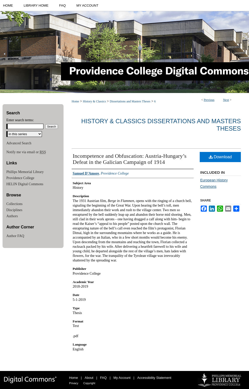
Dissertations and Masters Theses (130, 101)
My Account (122, 378)
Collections (14, 204)
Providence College (20, 178)
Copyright (89, 383)
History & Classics (94, 101)
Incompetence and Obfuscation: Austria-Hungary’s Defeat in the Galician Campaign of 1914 (129, 159)
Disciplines (14, 210)
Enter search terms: (20, 120)
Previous (209, 100)
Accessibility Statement (154, 378)
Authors (12, 216)
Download (220, 157)
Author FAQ (15, 236)
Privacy (73, 383)
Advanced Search (18, 143)
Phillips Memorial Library (25, 172)
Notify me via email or (26, 152)
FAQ (103, 378)
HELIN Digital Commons (24, 184)
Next (226, 100)
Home (75, 101)
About (89, 378)
